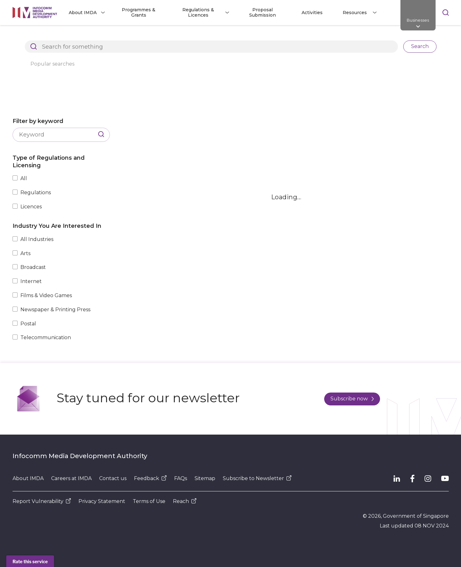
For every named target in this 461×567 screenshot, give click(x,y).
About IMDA (28, 478)
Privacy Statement (101, 501)
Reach (184, 501)
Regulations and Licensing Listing (136, 36)
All (23, 178)
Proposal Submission (262, 12)
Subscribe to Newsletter (257, 478)
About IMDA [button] (83, 12)
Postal (28, 324)
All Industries (36, 239)
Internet (31, 281)
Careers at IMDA (71, 478)
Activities (312, 12)
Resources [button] (355, 12)
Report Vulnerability (42, 501)
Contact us (112, 478)
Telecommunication (45, 337)
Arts (25, 253)
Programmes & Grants (138, 12)
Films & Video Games (46, 295)
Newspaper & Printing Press (55, 310)
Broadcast (33, 267)
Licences (31, 207)
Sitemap (205, 478)
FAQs (180, 478)
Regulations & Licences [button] (198, 12)
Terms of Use (149, 501)
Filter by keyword (38, 121)
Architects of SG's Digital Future (49, 36)
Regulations (35, 192)
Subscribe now (352, 399)
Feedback (150, 478)
